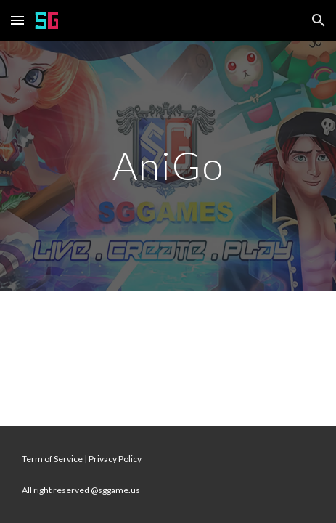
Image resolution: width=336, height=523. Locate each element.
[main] (168, 165)
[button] (17, 20)
